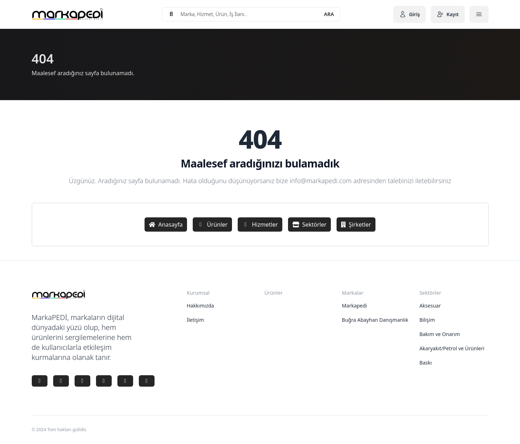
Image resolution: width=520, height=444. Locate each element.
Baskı (425, 362)
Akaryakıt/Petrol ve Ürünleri (451, 348)
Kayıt (447, 14)
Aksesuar (430, 305)
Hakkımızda (200, 305)
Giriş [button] (409, 14)
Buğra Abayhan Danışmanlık (375, 319)
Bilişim (427, 319)
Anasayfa (165, 224)
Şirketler (356, 224)
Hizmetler (260, 224)
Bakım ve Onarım (439, 334)
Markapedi (354, 305)
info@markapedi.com (321, 180)
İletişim (195, 319)
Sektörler (309, 224)
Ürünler (212, 224)
